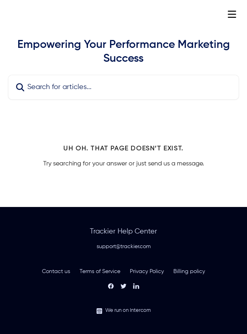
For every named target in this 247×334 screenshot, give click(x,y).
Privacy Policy (147, 271)
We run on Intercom (128, 310)
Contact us (56, 271)
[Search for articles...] (123, 87)
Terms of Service (100, 271)
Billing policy (189, 271)
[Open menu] (232, 14)
